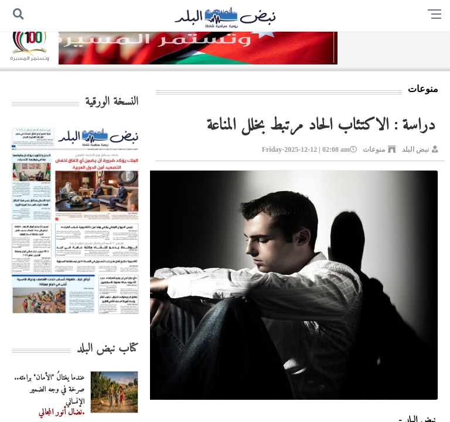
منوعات (374, 149)
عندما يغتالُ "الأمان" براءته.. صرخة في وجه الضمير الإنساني (49, 390)
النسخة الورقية (111, 102)
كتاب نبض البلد (107, 349)
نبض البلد (415, 149)
